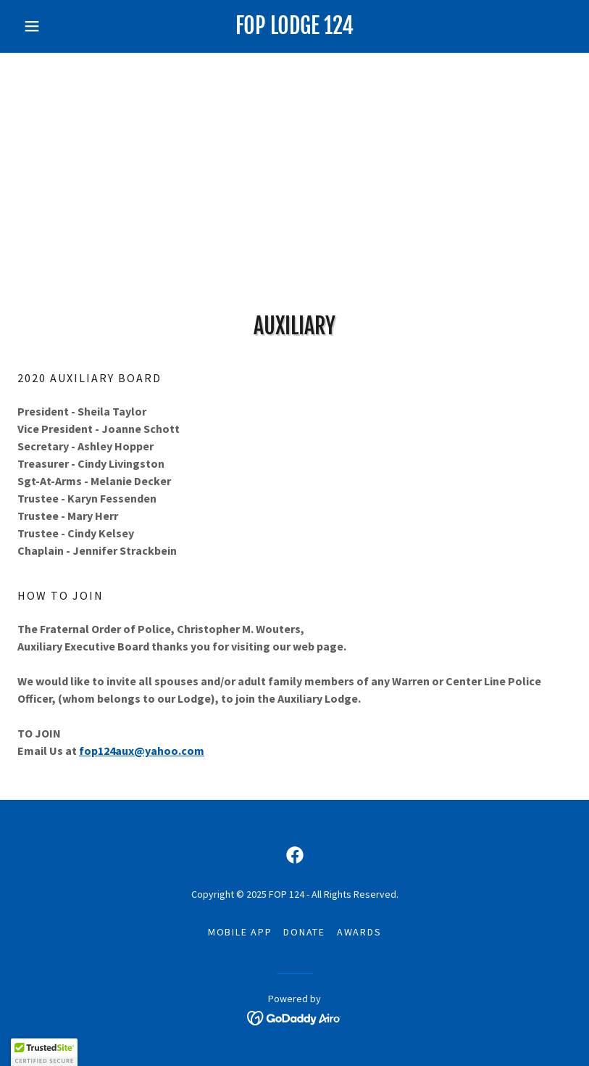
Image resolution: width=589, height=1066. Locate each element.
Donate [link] (304, 931)
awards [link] (359, 931)
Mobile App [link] (240, 931)
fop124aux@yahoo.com (141, 750)
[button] (59, 26)
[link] (295, 29)
